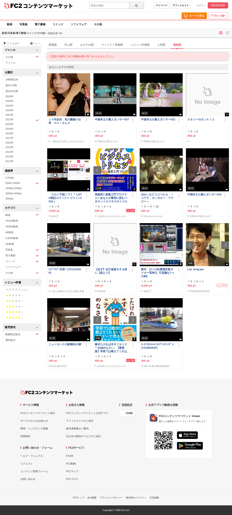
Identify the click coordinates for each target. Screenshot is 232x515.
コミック (58, 24)
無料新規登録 (218, 5)
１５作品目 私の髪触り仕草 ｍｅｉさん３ (65, 121)
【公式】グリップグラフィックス (111, 216)
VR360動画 (11, 226)
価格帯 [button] (22, 171)
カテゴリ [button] (22, 208)
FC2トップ (78, 497)
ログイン (201, 5)
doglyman (101, 291)
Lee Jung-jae (195, 269)
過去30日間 (11, 91)
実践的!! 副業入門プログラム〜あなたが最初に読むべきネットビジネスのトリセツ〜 (111, 198)
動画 (9, 24)
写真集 (23, 24)
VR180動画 (11, 220)
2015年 (9, 147)
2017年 (9, 138)
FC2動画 (71, 463)
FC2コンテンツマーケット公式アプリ (87, 413)
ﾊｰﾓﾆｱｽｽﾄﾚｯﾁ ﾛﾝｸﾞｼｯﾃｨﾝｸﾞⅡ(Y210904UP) (157, 346)
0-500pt (9, 177)
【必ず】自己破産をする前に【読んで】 (111, 271)
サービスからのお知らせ (34, 420)
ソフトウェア (79, 24)
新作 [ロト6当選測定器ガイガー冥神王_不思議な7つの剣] (157, 273)
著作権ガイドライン (136, 497)
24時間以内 (11, 79)
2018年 (9, 133)
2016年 (9, 142)
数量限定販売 (22, 334)
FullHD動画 (11, 238)
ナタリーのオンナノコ (200, 119)
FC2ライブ (72, 471)
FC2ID (69, 455)
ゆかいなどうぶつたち (153, 216)
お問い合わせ (27, 479)
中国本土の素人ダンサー (108, 141)
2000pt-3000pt (13, 193)
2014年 (9, 151)
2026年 (9, 96)
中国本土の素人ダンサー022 (158, 119)
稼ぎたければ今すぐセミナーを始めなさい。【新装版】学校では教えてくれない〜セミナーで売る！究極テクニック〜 (111, 348)
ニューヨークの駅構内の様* (65, 344)
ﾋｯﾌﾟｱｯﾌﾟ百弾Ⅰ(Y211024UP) (65, 271)
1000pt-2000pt (13, 188)
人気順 (161, 44)
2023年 (9, 110)
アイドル (10, 62)
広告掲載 (154, 497)
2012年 (9, 161)
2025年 (9, 101)
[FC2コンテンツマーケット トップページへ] (46, 392)
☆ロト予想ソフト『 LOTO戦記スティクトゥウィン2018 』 (65, 198)
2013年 (9, 156)
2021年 (22, 120)
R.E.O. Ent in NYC (59, 366)
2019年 (9, 128)
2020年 (9, 124)
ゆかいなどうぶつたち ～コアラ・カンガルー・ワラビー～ (157, 198)
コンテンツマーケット (48, 5)
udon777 (55, 216)
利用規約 (25, 436)
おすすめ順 (87, 44)
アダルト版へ (218, 15)
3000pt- (9, 198)
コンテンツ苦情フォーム (34, 471)
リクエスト (26, 463)
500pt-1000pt (22, 183)
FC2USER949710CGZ (199, 291)
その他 (98, 24)
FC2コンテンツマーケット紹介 (37, 413)
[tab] (139, 45)
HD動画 (9, 243)
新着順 (53, 44)
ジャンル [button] (22, 50)
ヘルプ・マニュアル (31, 455)
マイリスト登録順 (112, 44)
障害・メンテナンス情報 (34, 428)
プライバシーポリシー (111, 497)
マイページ (161, 5)
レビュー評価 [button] (22, 283)
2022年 (9, 114)
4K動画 (9, 232)
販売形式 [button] (22, 327)
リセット (35, 43)
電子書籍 (40, 24)
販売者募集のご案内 (77, 428)
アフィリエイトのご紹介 (80, 420)
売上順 (68, 44)
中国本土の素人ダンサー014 (204, 194)
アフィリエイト (181, 5)
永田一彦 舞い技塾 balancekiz (156, 366)
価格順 (177, 44)
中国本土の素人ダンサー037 (112, 119)
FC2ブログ (72, 479)
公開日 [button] (22, 72)
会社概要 (92, 497)
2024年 (9, 105)
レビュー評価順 (140, 44)
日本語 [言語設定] (129, 413)
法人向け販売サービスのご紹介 (83, 436)
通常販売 (10, 340)
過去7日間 (11, 85)
